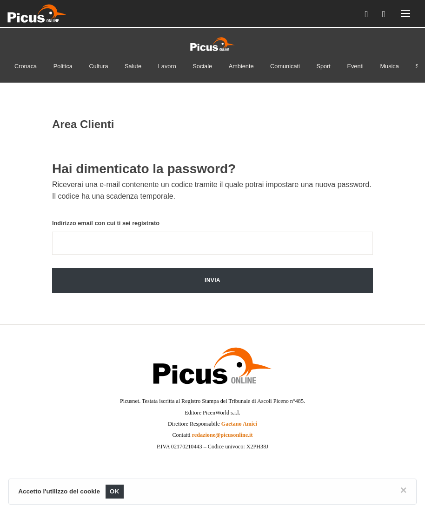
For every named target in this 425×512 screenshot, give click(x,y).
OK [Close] (115, 491)
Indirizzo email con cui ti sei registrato (105, 223)
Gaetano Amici (239, 424)
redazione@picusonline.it (222, 435)
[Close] (403, 490)
